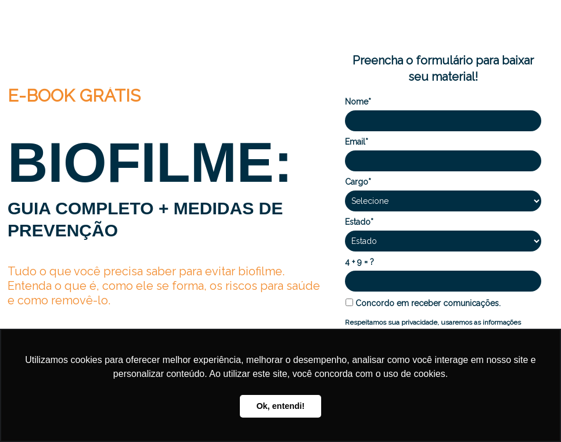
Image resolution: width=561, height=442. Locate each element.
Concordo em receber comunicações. (423, 303)
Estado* (359, 222)
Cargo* (358, 181)
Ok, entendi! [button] (280, 406)
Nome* (358, 101)
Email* (356, 141)
